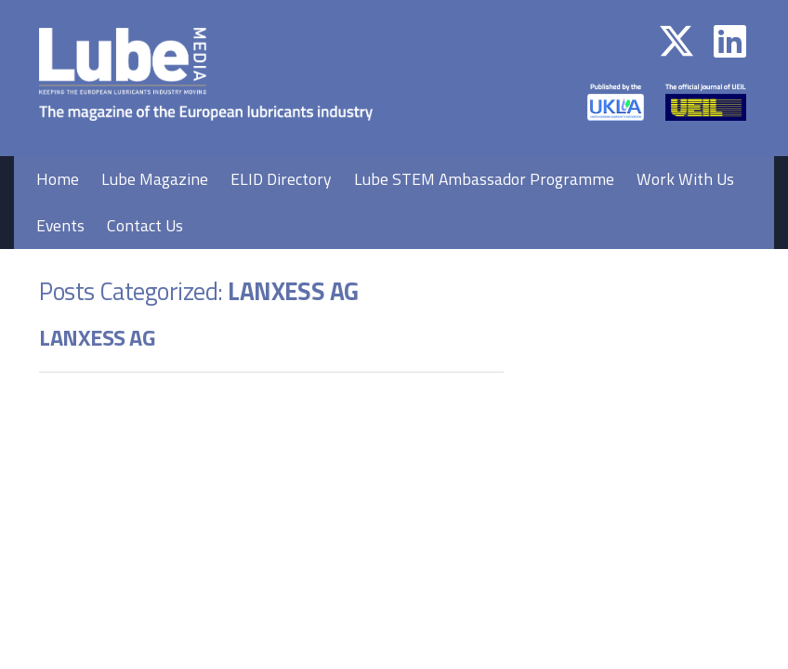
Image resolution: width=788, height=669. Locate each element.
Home (57, 178)
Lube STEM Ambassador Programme (484, 178)
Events (60, 225)
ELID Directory (281, 178)
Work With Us (685, 178)
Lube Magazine (154, 178)
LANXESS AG (97, 337)
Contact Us (145, 225)
